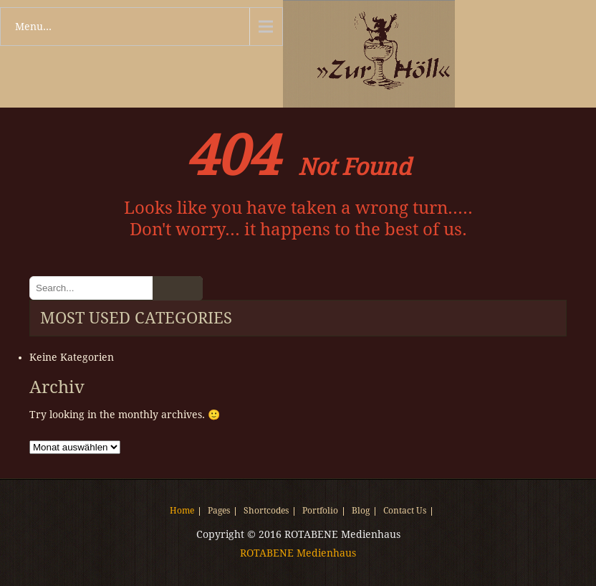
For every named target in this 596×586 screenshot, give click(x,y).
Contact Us (404, 511)
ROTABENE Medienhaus (298, 553)
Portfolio (320, 511)
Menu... (33, 26)
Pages (219, 511)
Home (182, 511)
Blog (361, 511)
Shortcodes (266, 511)
